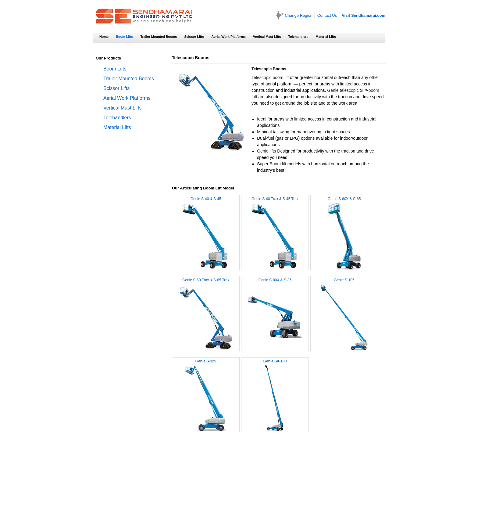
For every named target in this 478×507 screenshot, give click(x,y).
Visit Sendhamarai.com (363, 15)
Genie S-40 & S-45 (206, 199)
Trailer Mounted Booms (158, 36)
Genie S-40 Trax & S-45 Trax (274, 199)
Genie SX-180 (275, 361)
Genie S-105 (344, 280)
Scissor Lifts (194, 36)
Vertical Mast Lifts (267, 36)
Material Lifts (326, 36)
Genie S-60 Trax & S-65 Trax (205, 280)
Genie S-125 (205, 361)
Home (104, 36)
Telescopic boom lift (270, 77)
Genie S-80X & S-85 (275, 280)
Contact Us (327, 15)
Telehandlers (298, 36)
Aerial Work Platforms (228, 36)
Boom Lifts (124, 36)
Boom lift (277, 163)
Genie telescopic (343, 90)
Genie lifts (266, 151)
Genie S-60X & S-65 (344, 199)
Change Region (298, 15)
